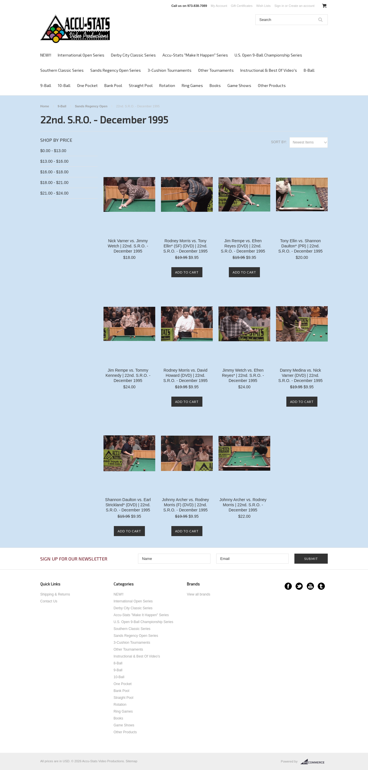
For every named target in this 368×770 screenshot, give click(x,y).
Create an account (302, 5)
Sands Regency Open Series (115, 70)
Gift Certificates (241, 5)
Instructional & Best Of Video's (268, 70)
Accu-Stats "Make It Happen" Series (195, 55)
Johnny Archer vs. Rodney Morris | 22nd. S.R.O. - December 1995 (242, 504)
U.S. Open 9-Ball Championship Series (268, 55)
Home (44, 106)
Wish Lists (263, 5)
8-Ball (309, 70)
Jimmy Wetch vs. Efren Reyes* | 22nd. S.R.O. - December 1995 (243, 375)
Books (215, 85)
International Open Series (81, 55)
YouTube (310, 586)
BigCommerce (314, 762)
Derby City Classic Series (133, 55)
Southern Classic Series (62, 70)
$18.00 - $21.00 (54, 182)
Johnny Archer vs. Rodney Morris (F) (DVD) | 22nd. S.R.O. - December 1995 (185, 504)
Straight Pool (141, 85)
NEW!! (45, 55)
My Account (219, 5)
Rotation (167, 85)
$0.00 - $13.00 (53, 150)
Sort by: (279, 142)
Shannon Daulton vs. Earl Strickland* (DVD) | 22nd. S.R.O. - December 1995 (128, 504)
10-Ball (64, 85)
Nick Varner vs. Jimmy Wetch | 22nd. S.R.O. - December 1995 (128, 245)
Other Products (272, 85)
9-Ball (45, 85)
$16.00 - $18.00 (54, 172)
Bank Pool (113, 85)
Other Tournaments (216, 70)
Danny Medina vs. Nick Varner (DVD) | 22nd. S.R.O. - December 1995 (300, 375)
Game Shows (239, 85)
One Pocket (87, 85)
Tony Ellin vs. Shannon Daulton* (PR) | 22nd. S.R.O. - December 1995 (300, 245)
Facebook (288, 586)
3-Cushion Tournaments (169, 70)
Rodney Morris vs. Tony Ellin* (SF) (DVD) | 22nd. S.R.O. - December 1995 (185, 245)
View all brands (198, 594)
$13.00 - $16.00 (54, 161)
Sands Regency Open (91, 106)
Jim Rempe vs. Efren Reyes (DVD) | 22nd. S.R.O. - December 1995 (243, 245)
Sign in (279, 5)
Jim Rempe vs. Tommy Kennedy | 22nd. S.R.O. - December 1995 (128, 375)
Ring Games (192, 85)
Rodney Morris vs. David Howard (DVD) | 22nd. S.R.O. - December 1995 (185, 375)
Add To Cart (187, 272)
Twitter (299, 586)
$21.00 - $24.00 (54, 193)
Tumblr (321, 586)
